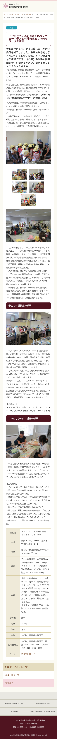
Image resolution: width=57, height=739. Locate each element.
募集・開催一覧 (12, 675)
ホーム (6, 14)
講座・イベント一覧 (17, 14)
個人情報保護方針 (43, 703)
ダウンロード (29, 654)
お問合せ (14, 711)
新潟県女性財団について (14, 703)
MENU (50, 6)
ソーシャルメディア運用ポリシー (42, 711)
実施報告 (29, 14)
